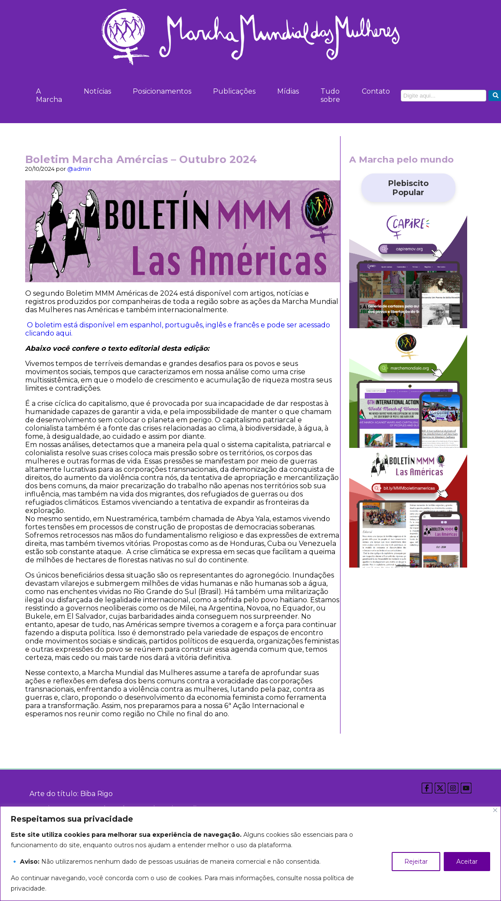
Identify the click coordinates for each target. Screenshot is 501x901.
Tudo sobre (330, 95)
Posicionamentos (162, 91)
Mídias (288, 91)
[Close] (495, 810)
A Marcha (49, 95)
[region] (250, 853)
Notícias (97, 91)
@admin (79, 169)
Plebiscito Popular (408, 188)
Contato (376, 91)
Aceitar (467, 861)
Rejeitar (416, 861)
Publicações (234, 91)
